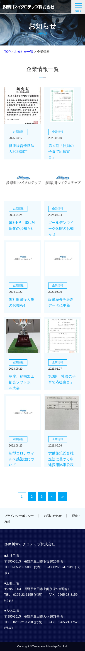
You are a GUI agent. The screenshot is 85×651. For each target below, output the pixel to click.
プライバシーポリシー (19, 515)
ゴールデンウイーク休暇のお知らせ (61, 228)
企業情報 (18, 131)
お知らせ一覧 (23, 51)
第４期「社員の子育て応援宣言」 (61, 151)
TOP (7, 51)
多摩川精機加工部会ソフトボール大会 (21, 382)
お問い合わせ (53, 515)
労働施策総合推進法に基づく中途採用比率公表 (61, 459)
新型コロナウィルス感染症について (21, 459)
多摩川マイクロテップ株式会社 (28, 7)
